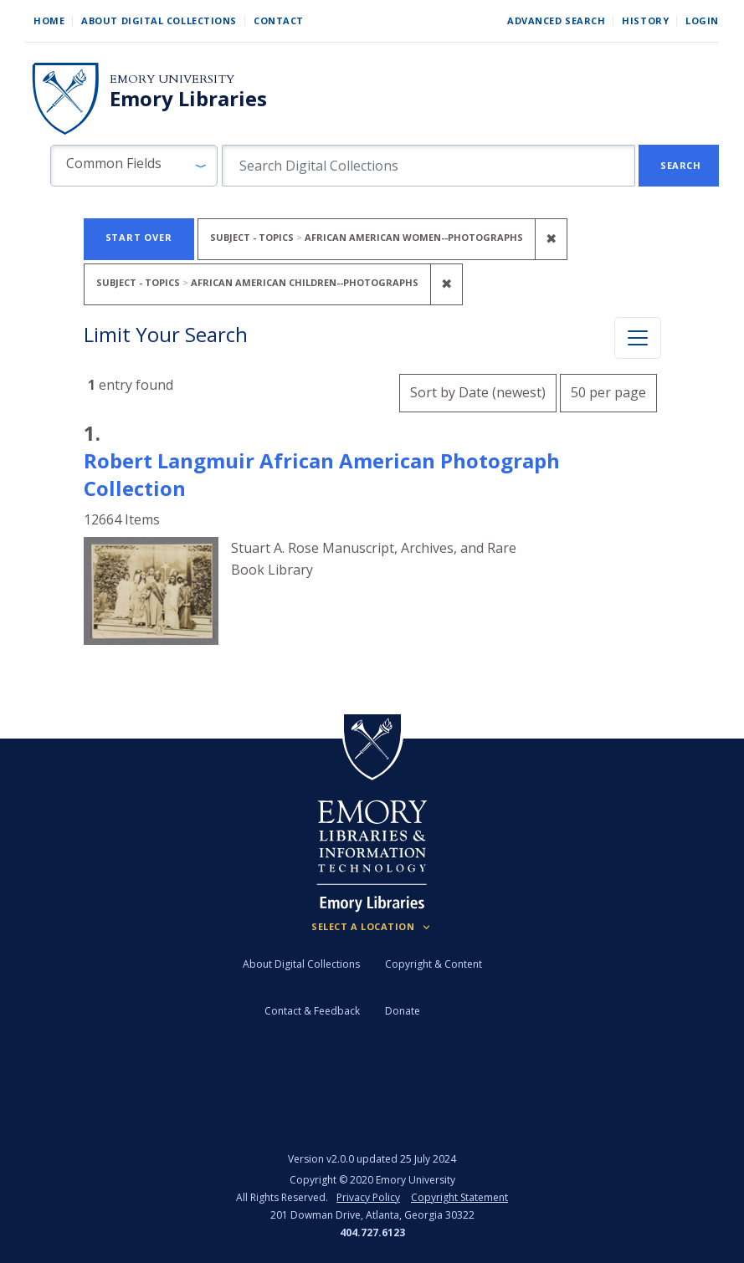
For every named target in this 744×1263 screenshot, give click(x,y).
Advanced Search (556, 20)
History (645, 20)
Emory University (172, 79)
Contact (279, 20)
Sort (478, 392)
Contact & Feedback (312, 1011)
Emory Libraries (188, 99)
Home (48, 20)
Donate (402, 1011)
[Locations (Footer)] (372, 926)
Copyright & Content (433, 964)
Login (702, 20)
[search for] (428, 166)
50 (608, 390)
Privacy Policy (368, 1197)
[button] (134, 166)
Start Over (138, 237)
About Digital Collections (159, 20)
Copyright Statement (459, 1197)
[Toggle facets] (637, 338)
